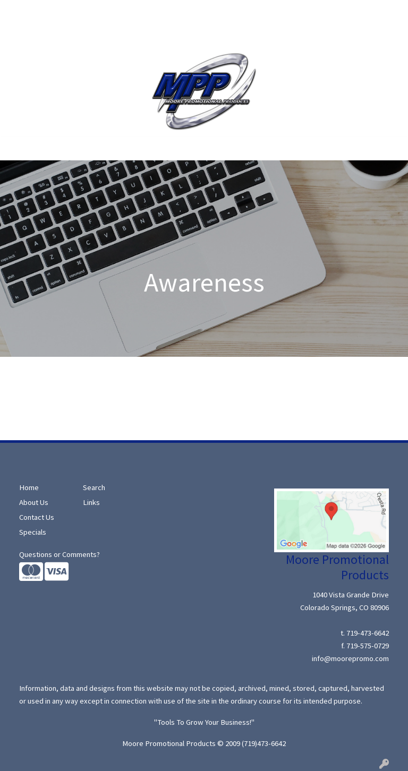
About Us (56, 11)
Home (21, 11)
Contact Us (84, 35)
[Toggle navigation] (16, 148)
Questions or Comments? (59, 554)
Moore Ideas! (33, 35)
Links (91, 502)
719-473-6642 (367, 633)
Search (92, 11)
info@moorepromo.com (350, 658)
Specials (127, 11)
